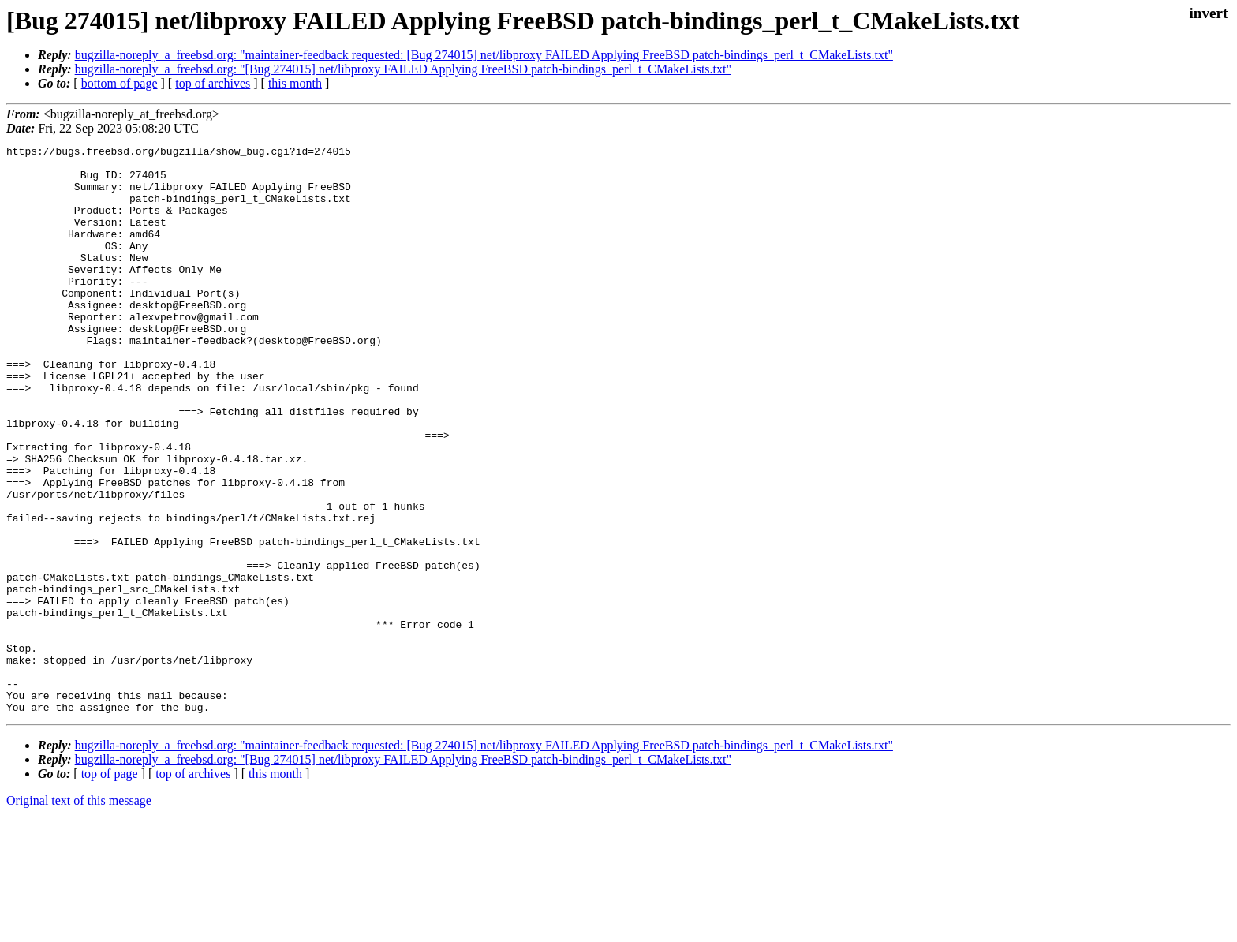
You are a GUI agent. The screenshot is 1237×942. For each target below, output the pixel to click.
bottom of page (119, 83)
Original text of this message (78, 914)
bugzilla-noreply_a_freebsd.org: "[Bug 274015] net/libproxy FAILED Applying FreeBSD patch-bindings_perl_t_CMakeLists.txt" (403, 69)
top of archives (212, 83)
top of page (109, 887)
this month (295, 83)
